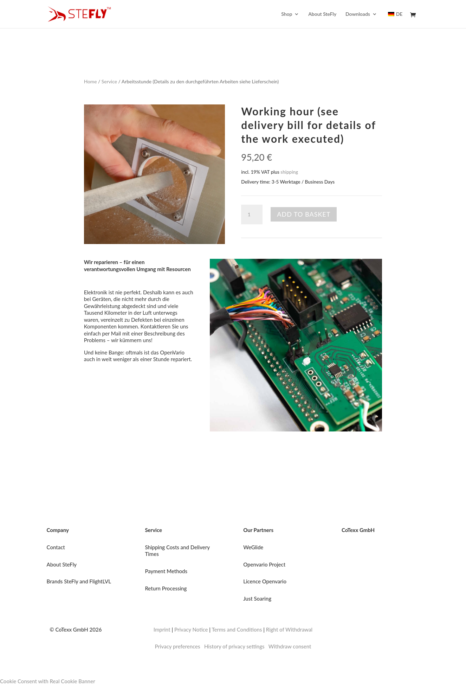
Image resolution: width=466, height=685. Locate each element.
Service (109, 81)
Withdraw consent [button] (289, 646)
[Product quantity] (251, 214)
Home (90, 81)
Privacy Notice (191, 629)
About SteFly (322, 14)
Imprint (162, 629)
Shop (286, 14)
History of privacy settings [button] (234, 646)
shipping (289, 172)
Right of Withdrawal (289, 629)
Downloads (357, 14)
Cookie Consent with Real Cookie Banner (47, 681)
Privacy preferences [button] (177, 646)
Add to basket (303, 214)
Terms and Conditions (237, 629)
